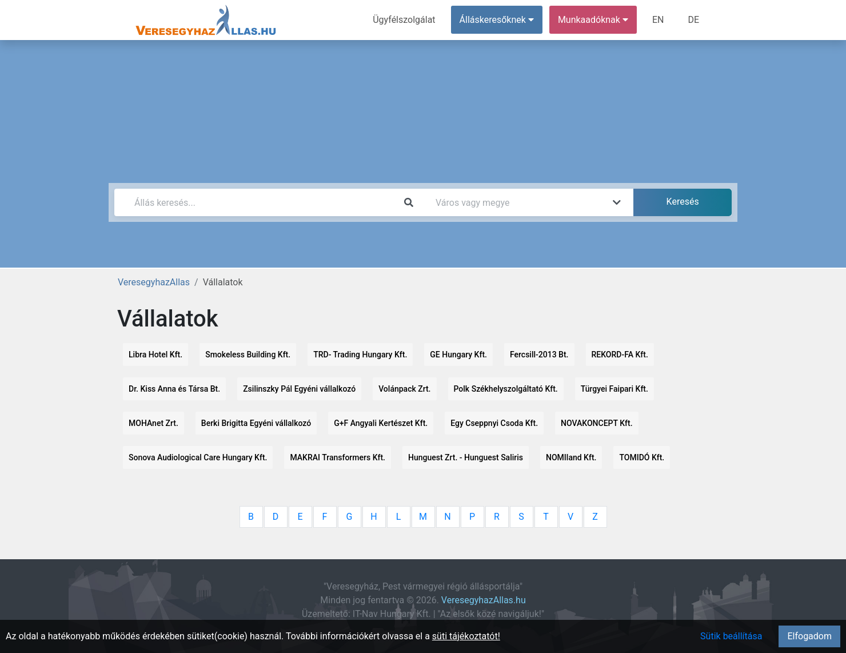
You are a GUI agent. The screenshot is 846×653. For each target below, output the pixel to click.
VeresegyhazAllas (154, 282)
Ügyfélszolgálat (404, 19)
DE (693, 19)
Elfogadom (809, 636)
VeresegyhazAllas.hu (483, 600)
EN (658, 19)
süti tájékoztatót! (466, 636)
